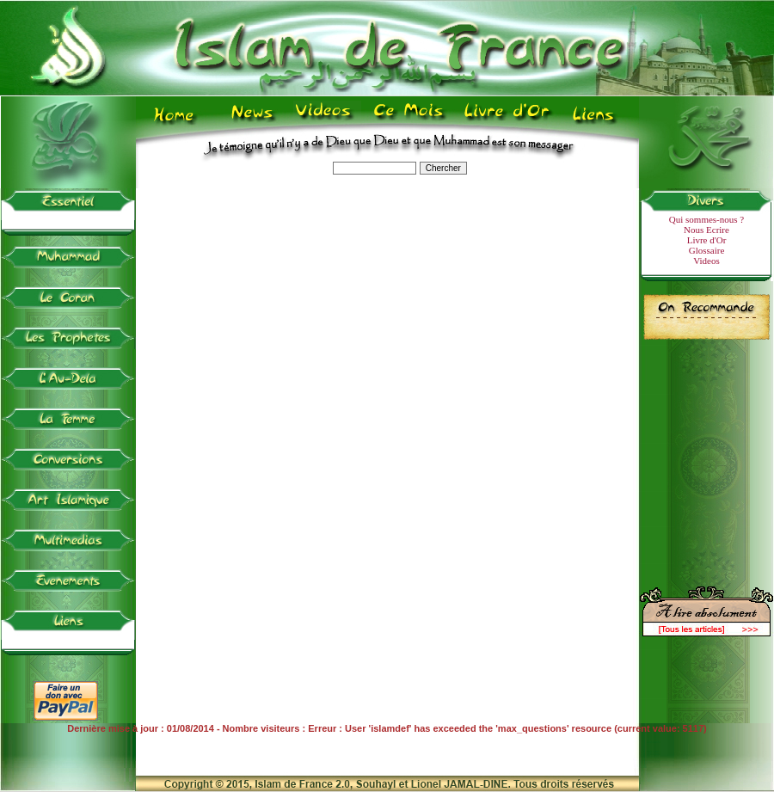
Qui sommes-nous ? (706, 219)
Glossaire (707, 250)
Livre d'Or (707, 240)
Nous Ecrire (706, 229)
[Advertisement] (707, 456)
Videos (706, 260)
